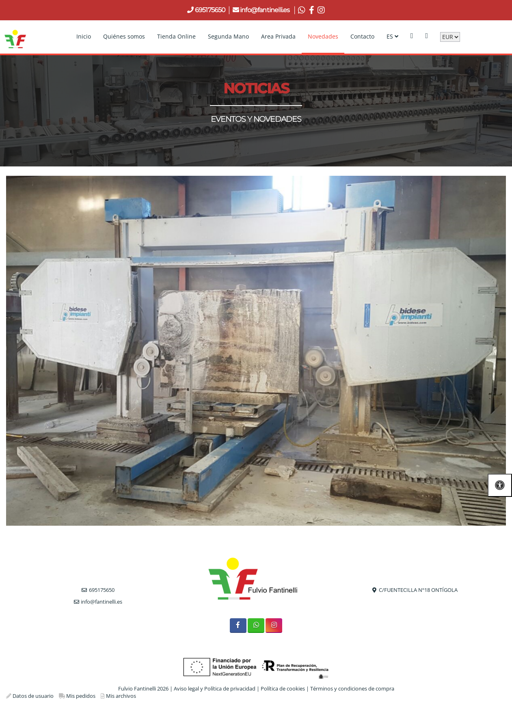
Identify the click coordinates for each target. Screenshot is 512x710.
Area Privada (278, 36)
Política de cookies (283, 688)
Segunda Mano (228, 36)
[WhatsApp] (256, 625)
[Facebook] (238, 625)
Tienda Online (176, 36)
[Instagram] (274, 625)
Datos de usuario (33, 695)
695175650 (210, 10)
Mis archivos (121, 695)
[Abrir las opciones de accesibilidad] (500, 485)
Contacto (362, 36)
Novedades (323, 36)
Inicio (83, 36)
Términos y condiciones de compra (352, 688)
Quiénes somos (124, 36)
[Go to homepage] (15, 36)
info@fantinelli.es (265, 10)
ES (392, 36)
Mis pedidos (80, 695)
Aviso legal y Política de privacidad (214, 688)
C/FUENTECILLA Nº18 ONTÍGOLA (418, 589)
